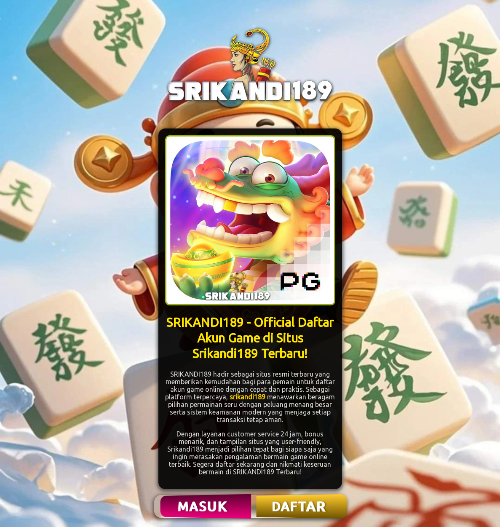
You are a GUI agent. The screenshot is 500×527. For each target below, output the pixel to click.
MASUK (203, 506)
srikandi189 (247, 397)
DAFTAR (299, 506)
